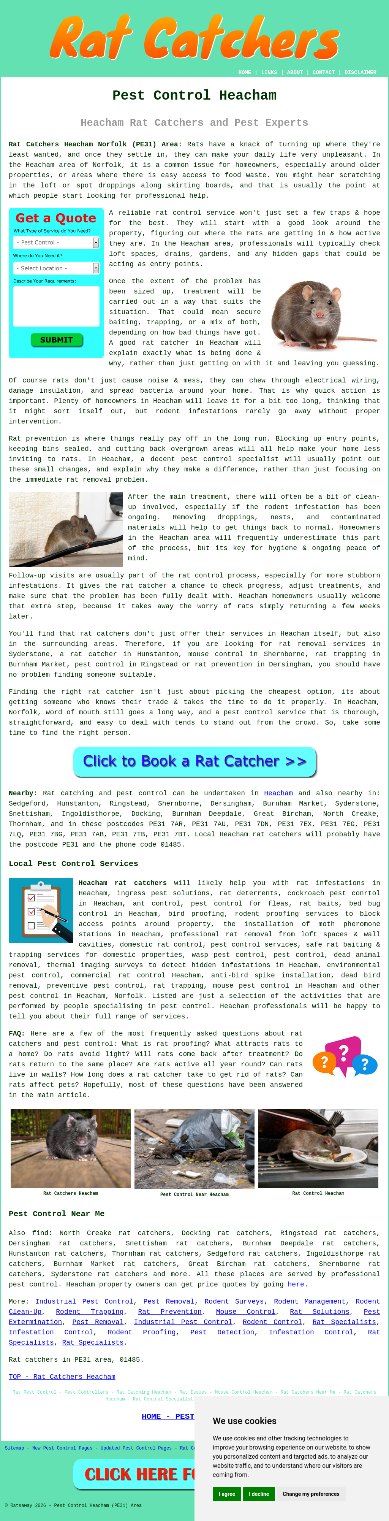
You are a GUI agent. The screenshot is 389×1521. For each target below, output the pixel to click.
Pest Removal (168, 1301)
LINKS (269, 73)
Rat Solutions (319, 1312)
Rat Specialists (344, 1322)
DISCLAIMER (360, 73)
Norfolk (128, 996)
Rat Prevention (169, 1312)
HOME (245, 73)
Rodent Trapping (89, 1312)
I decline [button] (259, 1494)
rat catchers (122, 1274)
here (296, 1284)
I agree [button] (227, 1494)
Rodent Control (272, 1322)
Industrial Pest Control (84, 1301)
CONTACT (324, 73)
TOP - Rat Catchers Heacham (62, 1377)
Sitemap (14, 1448)
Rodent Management (310, 1301)
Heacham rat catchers (123, 883)
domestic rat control (161, 944)
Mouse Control (246, 1312)
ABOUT (295, 73)
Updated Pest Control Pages (136, 1448)
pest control (34, 996)
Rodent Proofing (142, 1332)
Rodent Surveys (234, 1301)
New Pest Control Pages (62, 1448)
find (40, 1233)
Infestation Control (51, 1332)
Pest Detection (222, 1332)
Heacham (278, 793)
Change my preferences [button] (311, 1494)
